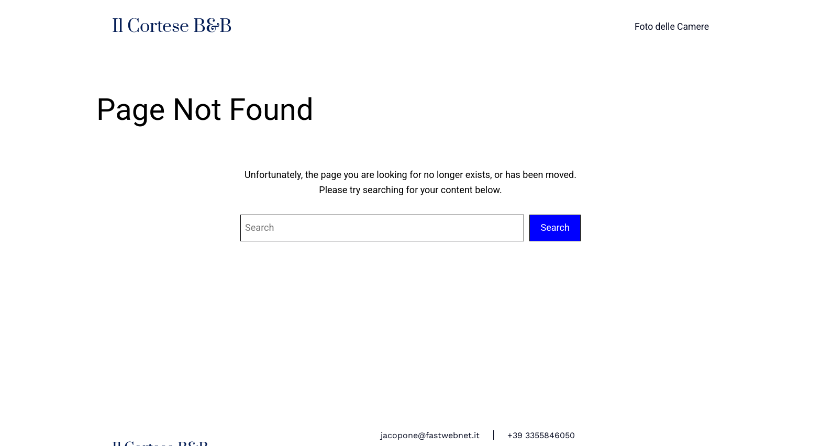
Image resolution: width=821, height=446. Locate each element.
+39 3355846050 (541, 435)
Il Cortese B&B (172, 26)
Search (555, 227)
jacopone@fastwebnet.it (430, 435)
